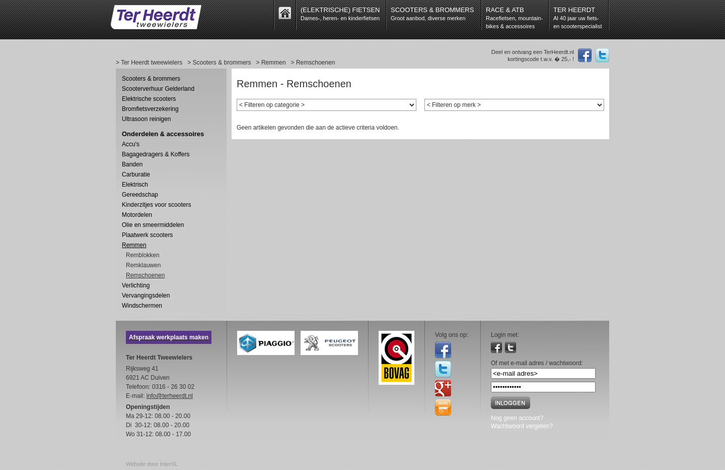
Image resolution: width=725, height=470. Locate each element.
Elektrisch (135, 184)
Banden (132, 164)
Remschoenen (145, 275)
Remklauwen (143, 265)
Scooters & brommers (151, 78)
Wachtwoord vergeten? (522, 426)
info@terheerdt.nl (170, 395)
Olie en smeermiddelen (153, 224)
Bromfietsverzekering (150, 108)
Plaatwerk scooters (147, 235)
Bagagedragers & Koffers (156, 154)
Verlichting (136, 285)
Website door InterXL (152, 464)
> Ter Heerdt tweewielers (149, 62)
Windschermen (142, 305)
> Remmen (271, 62)
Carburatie (136, 174)
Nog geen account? (517, 418)
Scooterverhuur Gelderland (158, 88)
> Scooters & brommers (219, 62)
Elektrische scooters (149, 98)
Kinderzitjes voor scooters (156, 204)
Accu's (130, 144)
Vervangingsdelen (146, 295)
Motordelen (137, 214)
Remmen (134, 245)
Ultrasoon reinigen (146, 119)
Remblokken (143, 255)
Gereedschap (140, 194)
